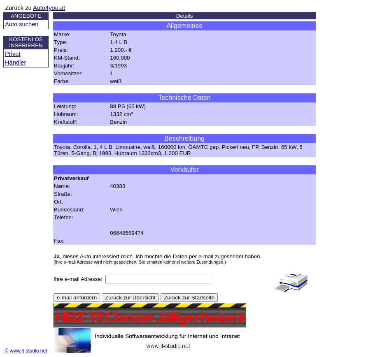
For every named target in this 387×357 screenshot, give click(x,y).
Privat (12, 54)
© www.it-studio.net (26, 351)
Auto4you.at (49, 8)
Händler (15, 62)
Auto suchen (21, 24)
